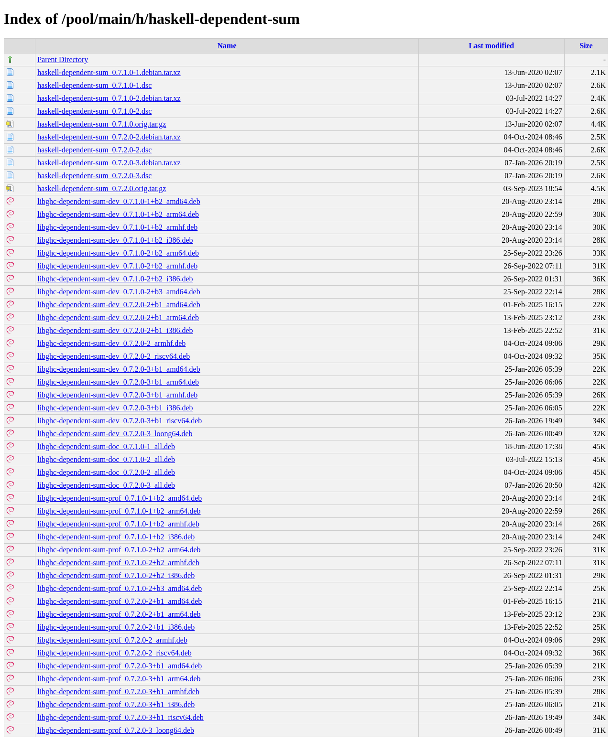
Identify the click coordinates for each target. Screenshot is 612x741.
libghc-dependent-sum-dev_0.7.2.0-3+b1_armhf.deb (117, 395)
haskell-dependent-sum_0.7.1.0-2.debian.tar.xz (108, 98)
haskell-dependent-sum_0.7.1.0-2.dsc (94, 111)
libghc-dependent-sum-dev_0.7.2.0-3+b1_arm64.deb (118, 382)
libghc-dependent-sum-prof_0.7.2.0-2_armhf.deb (112, 640)
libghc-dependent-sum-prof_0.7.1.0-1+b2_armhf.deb (118, 524)
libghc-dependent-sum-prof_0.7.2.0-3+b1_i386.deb (116, 704)
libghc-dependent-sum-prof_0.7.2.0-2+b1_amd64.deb (119, 601)
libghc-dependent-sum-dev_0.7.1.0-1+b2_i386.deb (115, 240)
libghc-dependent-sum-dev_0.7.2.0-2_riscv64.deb (113, 356)
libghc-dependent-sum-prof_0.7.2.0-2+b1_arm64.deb (118, 614)
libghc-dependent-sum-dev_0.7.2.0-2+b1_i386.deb (115, 330)
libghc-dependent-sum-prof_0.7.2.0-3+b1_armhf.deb (118, 691)
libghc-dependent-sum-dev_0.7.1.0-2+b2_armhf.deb (117, 266)
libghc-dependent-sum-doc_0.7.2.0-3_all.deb (106, 485)
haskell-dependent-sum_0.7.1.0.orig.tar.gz (101, 124)
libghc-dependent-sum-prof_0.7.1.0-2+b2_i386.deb (116, 575)
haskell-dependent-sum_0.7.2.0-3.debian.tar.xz (108, 163)
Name (227, 46)
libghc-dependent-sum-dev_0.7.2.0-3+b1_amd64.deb (118, 369)
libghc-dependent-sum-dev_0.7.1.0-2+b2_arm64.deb (118, 253)
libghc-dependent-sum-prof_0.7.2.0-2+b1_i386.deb (116, 627)
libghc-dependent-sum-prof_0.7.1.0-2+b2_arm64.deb (118, 550)
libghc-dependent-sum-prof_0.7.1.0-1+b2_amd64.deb (119, 498)
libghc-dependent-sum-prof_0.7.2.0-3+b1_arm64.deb (118, 679)
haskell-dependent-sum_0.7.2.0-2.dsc (94, 150)
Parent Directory (62, 59)
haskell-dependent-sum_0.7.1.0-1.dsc (94, 85)
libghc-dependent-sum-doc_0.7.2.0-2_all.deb (106, 472)
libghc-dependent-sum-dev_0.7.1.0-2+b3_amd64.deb (118, 292)
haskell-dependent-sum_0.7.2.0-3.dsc (94, 176)
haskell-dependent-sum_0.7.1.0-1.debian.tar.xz (108, 72)
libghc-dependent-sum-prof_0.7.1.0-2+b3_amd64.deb (119, 588)
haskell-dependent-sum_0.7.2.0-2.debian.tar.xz (108, 137)
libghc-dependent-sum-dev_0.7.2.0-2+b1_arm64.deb (118, 317)
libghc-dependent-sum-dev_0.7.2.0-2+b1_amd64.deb (118, 305)
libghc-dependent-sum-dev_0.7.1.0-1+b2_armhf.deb (117, 227)
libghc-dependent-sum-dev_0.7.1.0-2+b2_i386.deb (115, 279)
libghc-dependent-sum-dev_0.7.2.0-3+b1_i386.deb (115, 408)
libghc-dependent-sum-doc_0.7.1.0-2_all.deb (106, 459)
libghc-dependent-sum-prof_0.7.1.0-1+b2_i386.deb (116, 537)
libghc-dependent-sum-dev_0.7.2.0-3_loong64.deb (114, 434)
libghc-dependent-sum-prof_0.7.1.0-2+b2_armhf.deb (118, 562)
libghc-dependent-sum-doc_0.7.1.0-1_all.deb (106, 446)
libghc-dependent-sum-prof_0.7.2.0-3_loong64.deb (115, 730)
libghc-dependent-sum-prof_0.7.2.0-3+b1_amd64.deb (119, 666)
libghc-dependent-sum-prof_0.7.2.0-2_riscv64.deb (114, 653)
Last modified (491, 46)
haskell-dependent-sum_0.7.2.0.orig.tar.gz (101, 188)
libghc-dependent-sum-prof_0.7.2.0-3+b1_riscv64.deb (120, 717)
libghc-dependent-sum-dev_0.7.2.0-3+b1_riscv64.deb (119, 421)
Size (586, 46)
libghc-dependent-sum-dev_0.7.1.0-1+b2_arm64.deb (118, 214)
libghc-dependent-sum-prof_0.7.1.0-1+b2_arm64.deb (118, 511)
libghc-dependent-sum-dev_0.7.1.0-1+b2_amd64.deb (118, 201)
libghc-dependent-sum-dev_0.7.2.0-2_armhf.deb (111, 343)
